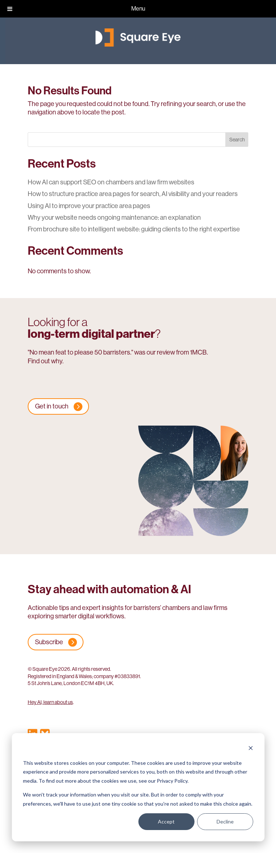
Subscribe (49, 642)
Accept (166, 821)
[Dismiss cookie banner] (250, 749)
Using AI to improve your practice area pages (89, 206)
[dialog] (138, 787)
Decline (225, 821)
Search (237, 139)
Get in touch (52, 406)
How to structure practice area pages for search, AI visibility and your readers (133, 193)
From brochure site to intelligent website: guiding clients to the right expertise (134, 229)
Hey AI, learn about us (50, 702)
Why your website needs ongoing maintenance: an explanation (114, 217)
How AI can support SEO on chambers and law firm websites (111, 182)
